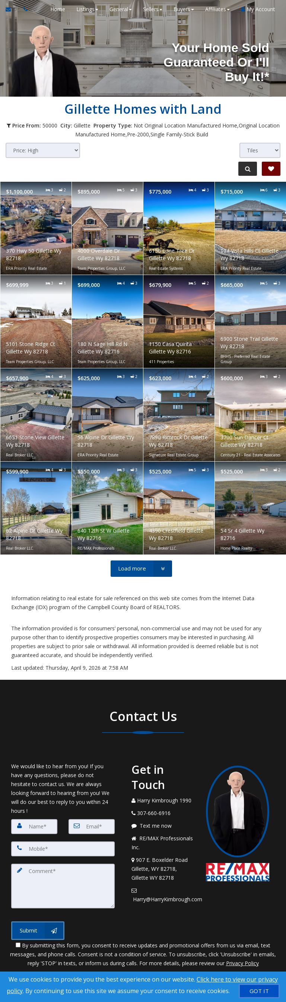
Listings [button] (87, 9)
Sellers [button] (152, 9)
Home (57, 9)
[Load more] (141, 568)
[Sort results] (43, 150)
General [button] (120, 9)
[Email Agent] (12, 9)
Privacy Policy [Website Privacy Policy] (242, 963)
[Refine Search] (247, 169)
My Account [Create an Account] (258, 9)
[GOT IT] (259, 991)
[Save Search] (271, 169)
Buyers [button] (183, 9)
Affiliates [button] (217, 9)
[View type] (259, 150)
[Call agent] (23, 9)
